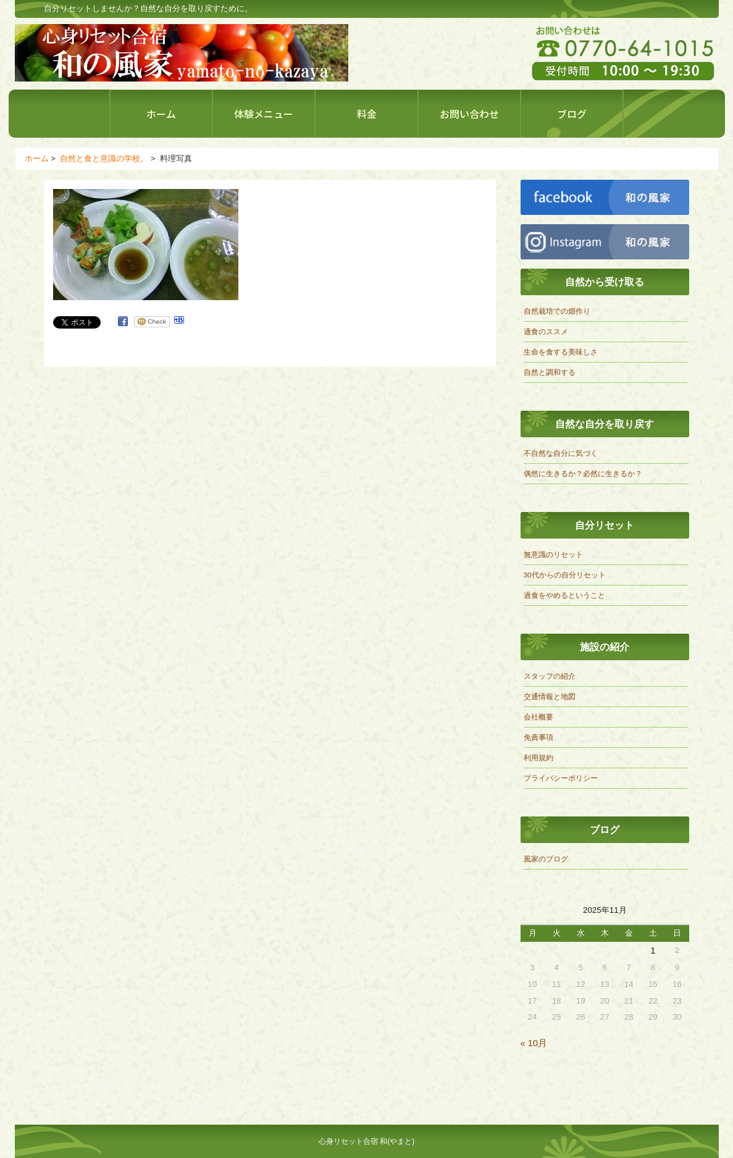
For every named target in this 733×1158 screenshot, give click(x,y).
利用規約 (538, 757)
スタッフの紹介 (550, 676)
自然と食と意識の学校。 (104, 158)
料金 (367, 113)
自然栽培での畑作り (557, 311)
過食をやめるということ (564, 595)
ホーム (161, 113)
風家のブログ (546, 859)
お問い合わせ (469, 113)
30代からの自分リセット (565, 575)
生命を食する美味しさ (561, 352)
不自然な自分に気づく (561, 453)
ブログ (572, 113)
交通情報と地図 (550, 696)
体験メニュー (263, 113)
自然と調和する (550, 372)
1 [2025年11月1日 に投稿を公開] (652, 950)
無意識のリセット (553, 554)
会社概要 (538, 717)
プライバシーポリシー (561, 778)
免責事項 (538, 737)
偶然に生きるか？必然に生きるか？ (583, 473)
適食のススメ (546, 331)
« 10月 (534, 1043)
